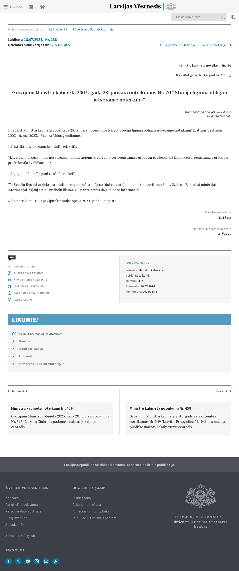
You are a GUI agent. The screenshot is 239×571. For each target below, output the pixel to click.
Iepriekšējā (19, 391)
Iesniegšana (82, 498)
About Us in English (20, 535)
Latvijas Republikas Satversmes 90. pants (200, 517)
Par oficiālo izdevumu (21, 504)
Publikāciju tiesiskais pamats (95, 518)
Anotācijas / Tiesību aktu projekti (42, 364)
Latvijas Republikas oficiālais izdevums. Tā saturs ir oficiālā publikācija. (119, 464)
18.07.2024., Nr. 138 (40, 39)
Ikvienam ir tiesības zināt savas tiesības (200, 524)
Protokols (25, 356)
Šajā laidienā (57, 29)
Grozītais (25, 341)
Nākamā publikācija (213, 45)
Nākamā (221, 391)
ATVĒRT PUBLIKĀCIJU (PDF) (30, 279)
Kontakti (12, 498)
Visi (112, 29)
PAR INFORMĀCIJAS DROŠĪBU (31, 293)
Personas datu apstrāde (23, 511)
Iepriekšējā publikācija (180, 45)
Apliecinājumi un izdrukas (92, 511)
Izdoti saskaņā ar (31, 349)
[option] (60, 418)
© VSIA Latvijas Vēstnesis (26, 487)
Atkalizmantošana (87, 504)
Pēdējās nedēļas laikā (87, 29)
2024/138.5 (60, 45)
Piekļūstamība (16, 518)
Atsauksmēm (15, 524)
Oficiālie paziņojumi (89, 487)
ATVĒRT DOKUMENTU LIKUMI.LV (40, 334)
